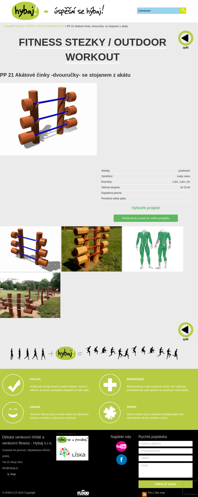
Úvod (7, 26)
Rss (148, 492)
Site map (160, 492)
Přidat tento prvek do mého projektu (146, 218)
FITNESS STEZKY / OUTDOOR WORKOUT (38, 26)
